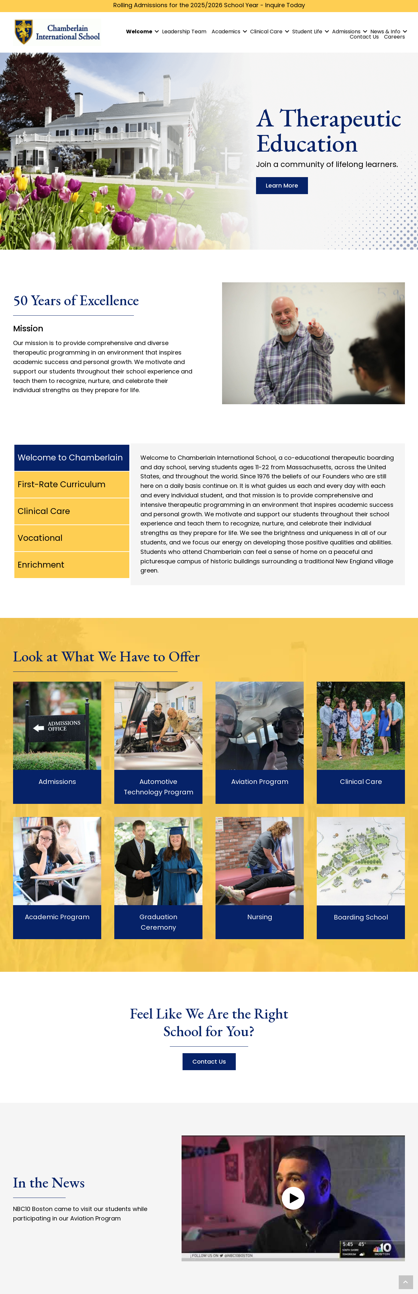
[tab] (71, 458)
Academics (226, 31)
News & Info (385, 31)
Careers (394, 37)
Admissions (346, 31)
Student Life (307, 31)
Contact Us (364, 37)
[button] (293, 1198)
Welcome (139, 31)
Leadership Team (184, 31)
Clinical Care (266, 31)
